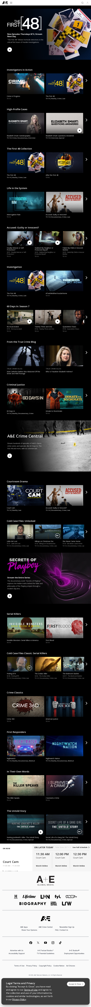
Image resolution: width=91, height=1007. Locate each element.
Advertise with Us (16, 950)
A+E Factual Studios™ (46, 950)
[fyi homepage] (58, 897)
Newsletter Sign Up (67, 927)
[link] (25, 83)
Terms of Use (19, 966)
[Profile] (87, 3)
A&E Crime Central (45, 927)
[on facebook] (30, 942)
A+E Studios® (74, 950)
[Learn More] (9, 455)
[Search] (82, 3)
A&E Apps (24, 927)
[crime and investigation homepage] (54, 904)
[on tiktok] (60, 942)
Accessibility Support (17, 953)
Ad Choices (70, 966)
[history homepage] (16, 897)
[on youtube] (45, 942)
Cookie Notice (58, 966)
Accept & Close (76, 984)
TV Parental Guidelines (45, 953)
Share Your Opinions (29, 930)
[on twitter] (38, 942)
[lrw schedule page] (67, 904)
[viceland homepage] (71, 897)
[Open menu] (11, 2)
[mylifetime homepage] (29, 897)
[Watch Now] (9, 49)
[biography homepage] (32, 904)
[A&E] (5, 2)
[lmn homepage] (45, 897)
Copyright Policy (45, 966)
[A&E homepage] (45, 918)
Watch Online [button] (42, 866)
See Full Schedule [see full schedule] (81, 847)
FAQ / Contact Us (61, 930)
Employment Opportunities (74, 953)
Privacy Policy (31, 966)
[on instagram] (53, 942)
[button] (86, 81)
